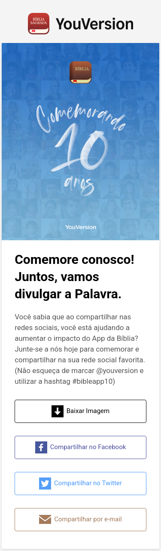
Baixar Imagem (80, 411)
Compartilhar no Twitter (80, 484)
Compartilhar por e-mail (80, 520)
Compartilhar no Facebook (80, 447)
